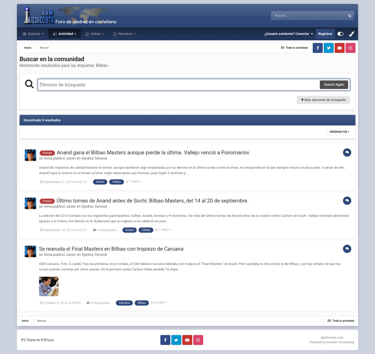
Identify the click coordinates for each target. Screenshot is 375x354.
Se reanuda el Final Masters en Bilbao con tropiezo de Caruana (111, 249)
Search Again (334, 84)
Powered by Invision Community (332, 342)
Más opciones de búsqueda (323, 100)
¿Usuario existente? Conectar (289, 34)
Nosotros (125, 34)
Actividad (66, 34)
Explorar (34, 34)
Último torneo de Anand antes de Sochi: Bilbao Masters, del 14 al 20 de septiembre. (152, 201)
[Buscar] (294, 15)
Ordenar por (339, 131)
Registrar (325, 34)
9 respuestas (98, 303)
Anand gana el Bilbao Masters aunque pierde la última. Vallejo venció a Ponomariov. (153, 152)
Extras (95, 34)
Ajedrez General (94, 158)
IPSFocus (47, 340)
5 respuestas (105, 230)
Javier (71, 158)
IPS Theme (28, 340)
